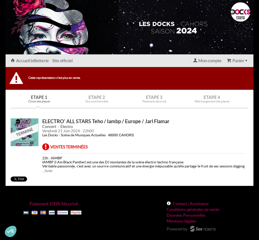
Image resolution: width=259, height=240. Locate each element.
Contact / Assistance (191, 203)
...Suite (47, 171)
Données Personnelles (186, 215)
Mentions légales (181, 221)
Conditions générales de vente (193, 209)
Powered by (177, 229)
